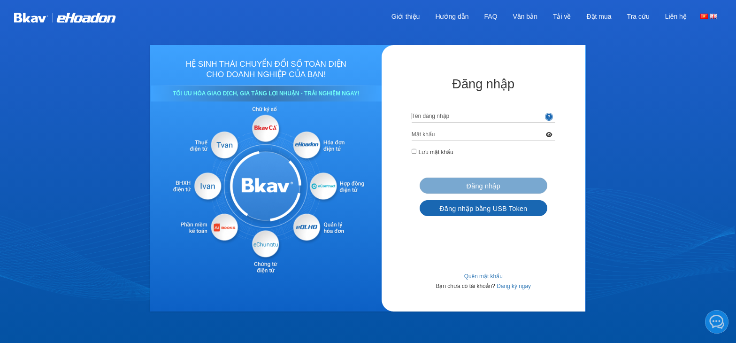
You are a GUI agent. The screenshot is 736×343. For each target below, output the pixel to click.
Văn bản (525, 16)
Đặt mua (598, 16)
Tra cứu (638, 16)
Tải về (562, 16)
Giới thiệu (405, 16)
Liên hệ (676, 16)
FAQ (491, 16)
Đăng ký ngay (514, 286)
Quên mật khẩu (483, 276)
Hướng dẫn (451, 16)
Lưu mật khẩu (436, 152)
